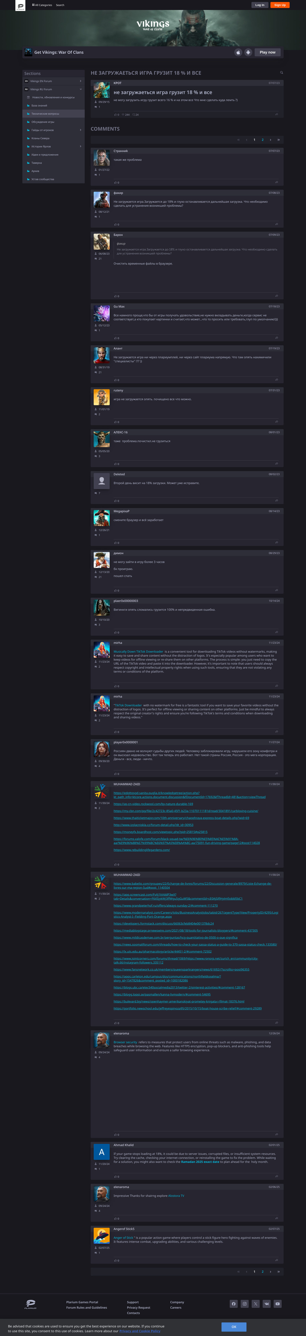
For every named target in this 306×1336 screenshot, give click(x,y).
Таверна (37, 163)
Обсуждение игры (43, 122)
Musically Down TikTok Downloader (138, 652)
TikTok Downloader (128, 705)
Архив (35, 171)
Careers (175, 1308)
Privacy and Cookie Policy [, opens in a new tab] (139, 1331)
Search (60, 5)
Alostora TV (176, 1196)
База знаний (39, 105)
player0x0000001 (126, 742)
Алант (118, 348)
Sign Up (280, 5)
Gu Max (119, 307)
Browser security (125, 1042)
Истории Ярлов (41, 146)
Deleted (119, 474)
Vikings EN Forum (41, 81)
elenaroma (121, 1033)
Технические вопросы (45, 113)
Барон (118, 235)
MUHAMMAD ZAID (127, 784)
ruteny (118, 390)
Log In (259, 5)
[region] (153, 1327)
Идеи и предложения (45, 154)
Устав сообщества (43, 179)
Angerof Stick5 (124, 1229)
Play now (267, 52)
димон (118, 553)
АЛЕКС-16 (121, 432)
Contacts (133, 1313)
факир (118, 193)
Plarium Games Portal (82, 1302)
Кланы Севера (40, 138)
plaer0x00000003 (126, 601)
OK (234, 1327)
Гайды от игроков (43, 130)
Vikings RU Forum (41, 89)
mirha (118, 643)
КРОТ (117, 83)
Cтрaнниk (121, 151)
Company (177, 1302)
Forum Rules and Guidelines (86, 1308)
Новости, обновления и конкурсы (53, 97)
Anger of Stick (123, 1238)
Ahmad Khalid (124, 1145)
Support (133, 1302)
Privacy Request (138, 1308)
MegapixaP (122, 511)
